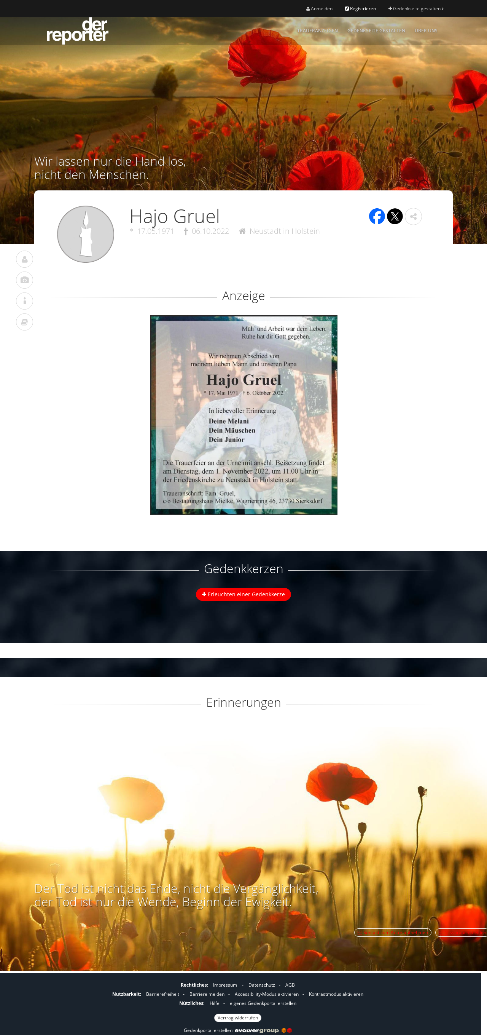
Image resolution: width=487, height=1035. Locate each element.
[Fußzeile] (238, 1000)
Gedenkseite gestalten (415, 8)
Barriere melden (206, 994)
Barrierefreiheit (162, 994)
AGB (290, 985)
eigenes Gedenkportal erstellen (263, 1003)
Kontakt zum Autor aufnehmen (393, 932)
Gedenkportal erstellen (238, 1030)
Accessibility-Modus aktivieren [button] (267, 994)
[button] (413, 216)
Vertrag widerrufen (238, 1017)
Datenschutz (261, 985)
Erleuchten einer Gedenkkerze (243, 594)
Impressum (225, 985)
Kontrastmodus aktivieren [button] (336, 994)
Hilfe (215, 1003)
